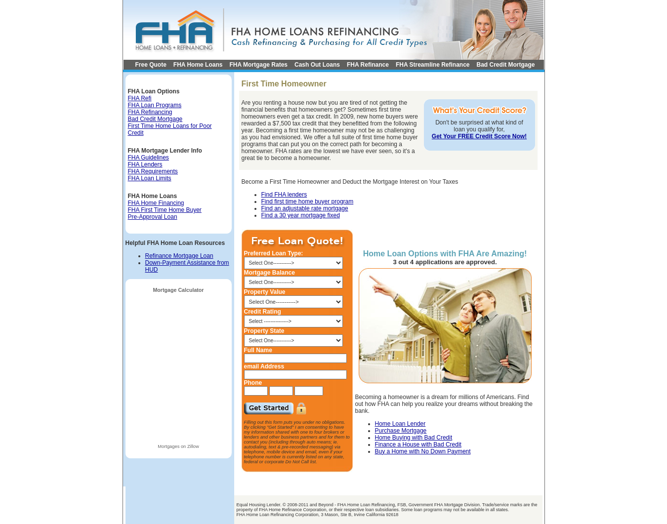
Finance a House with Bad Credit (418, 444)
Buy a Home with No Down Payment (423, 451)
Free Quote (151, 64)
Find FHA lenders (284, 194)
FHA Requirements (153, 171)
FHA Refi (140, 98)
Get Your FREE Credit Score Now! (479, 136)
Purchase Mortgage (401, 430)
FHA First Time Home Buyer (165, 209)
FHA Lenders (145, 164)
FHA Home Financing (156, 203)
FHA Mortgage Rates (258, 64)
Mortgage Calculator (178, 290)
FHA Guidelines (148, 157)
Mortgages (168, 446)
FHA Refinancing (150, 112)
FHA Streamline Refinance (433, 64)
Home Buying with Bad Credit (414, 437)
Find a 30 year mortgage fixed (300, 215)
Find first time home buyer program (307, 201)
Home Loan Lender (400, 423)
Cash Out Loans (317, 64)
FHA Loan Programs (155, 105)
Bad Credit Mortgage (506, 64)
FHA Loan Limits (149, 178)
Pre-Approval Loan (152, 216)
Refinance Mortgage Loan (179, 255)
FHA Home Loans (198, 64)
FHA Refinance (368, 64)
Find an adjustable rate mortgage (304, 208)
